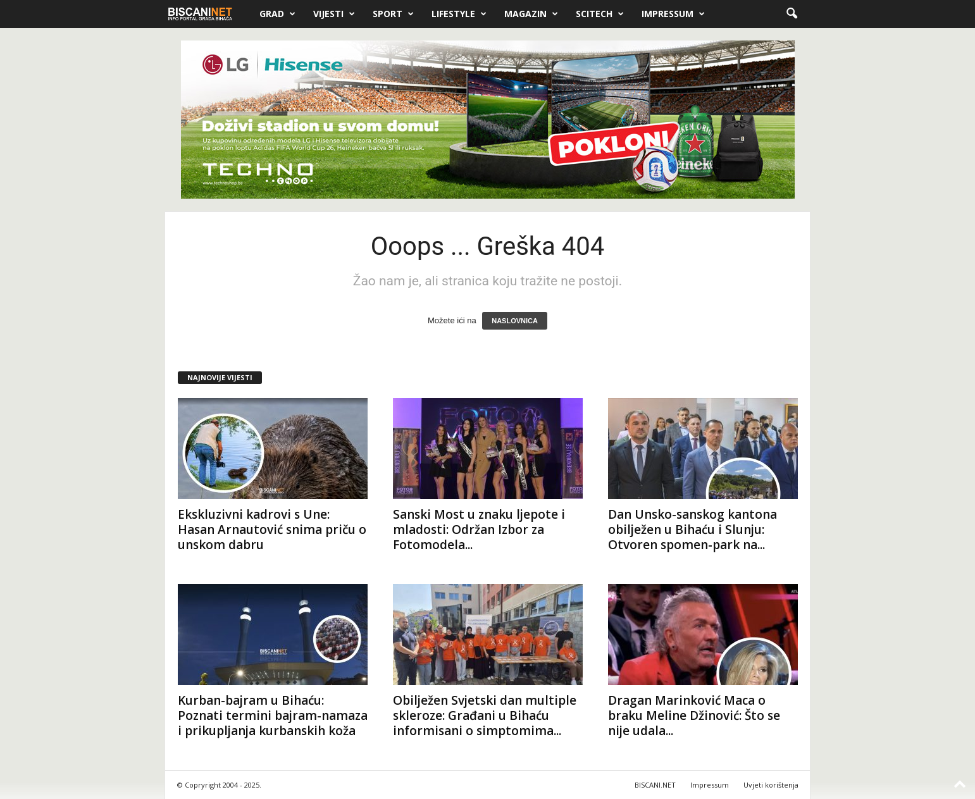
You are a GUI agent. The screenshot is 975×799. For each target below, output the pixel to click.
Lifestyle (459, 14)
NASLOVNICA (515, 321)
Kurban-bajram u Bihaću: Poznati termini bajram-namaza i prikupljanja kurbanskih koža (273, 715)
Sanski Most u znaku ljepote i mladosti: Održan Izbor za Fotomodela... (479, 529)
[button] (791, 14)
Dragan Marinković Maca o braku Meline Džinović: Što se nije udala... (694, 715)
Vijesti (334, 14)
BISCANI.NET (655, 785)
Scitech (600, 14)
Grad (277, 14)
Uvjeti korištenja (770, 785)
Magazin (531, 14)
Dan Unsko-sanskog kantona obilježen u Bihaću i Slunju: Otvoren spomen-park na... (692, 529)
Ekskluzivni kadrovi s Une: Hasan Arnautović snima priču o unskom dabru (272, 529)
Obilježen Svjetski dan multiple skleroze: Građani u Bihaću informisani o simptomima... (484, 715)
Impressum (673, 14)
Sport (393, 14)
